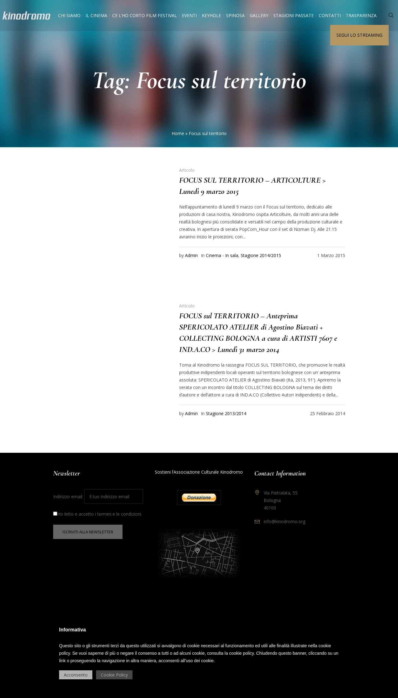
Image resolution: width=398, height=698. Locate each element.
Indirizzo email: (98, 496)
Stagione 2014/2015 (261, 255)
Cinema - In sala (222, 255)
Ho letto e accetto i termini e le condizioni (97, 514)
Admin (191, 255)
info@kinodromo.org (284, 521)
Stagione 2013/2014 (226, 413)
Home (178, 133)
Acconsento (76, 675)
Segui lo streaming (359, 35)
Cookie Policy (114, 675)
